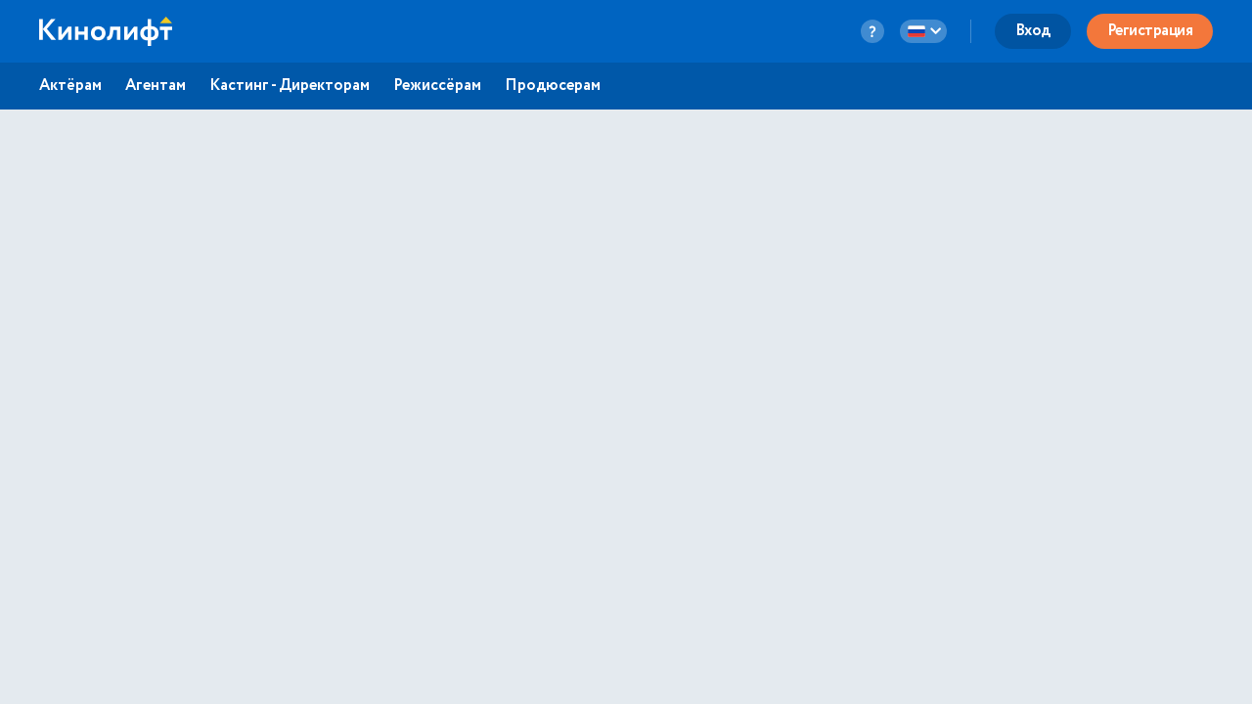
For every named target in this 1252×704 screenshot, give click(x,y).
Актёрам (70, 86)
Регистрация (1150, 31)
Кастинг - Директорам (289, 86)
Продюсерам (553, 86)
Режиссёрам (437, 86)
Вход (1033, 31)
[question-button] (872, 31)
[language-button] (923, 31)
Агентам (155, 86)
